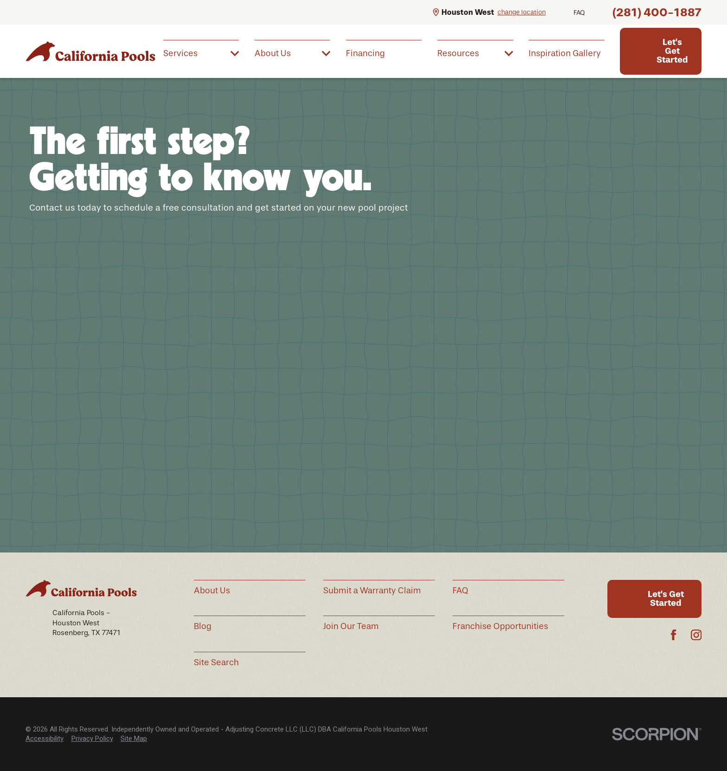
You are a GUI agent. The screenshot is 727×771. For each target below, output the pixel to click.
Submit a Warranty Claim (372, 590)
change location (521, 12)
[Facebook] (673, 635)
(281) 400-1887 (656, 12)
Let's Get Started (672, 51)
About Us (212, 590)
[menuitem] (201, 53)
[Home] (90, 51)
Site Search (216, 662)
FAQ (579, 13)
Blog (202, 626)
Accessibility (45, 738)
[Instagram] (696, 635)
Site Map (134, 738)
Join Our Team (351, 626)
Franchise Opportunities (500, 626)
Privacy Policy (92, 738)
